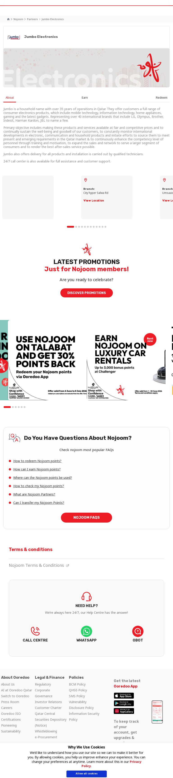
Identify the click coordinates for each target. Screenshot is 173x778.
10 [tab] (99, 227)
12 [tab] (105, 227)
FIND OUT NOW (86, 608)
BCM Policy (77, 684)
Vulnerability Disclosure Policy (81, 705)
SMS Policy (77, 696)
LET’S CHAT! (86, 635)
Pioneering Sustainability (10, 728)
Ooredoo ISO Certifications (11, 716)
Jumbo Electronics (53, 19)
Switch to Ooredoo (15, 696)
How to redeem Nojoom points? (37, 461)
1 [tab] (70, 227)
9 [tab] (97, 227)
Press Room (10, 702)
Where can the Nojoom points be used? (42, 477)
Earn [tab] (85, 97)
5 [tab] (85, 227)
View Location (93, 200)
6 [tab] (88, 227)
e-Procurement (46, 737)
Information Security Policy (84, 716)
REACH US (35, 635)
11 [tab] (102, 227)
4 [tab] (82, 227)
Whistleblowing (46, 731)
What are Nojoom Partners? (34, 494)
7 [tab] (91, 227)
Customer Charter (48, 708)
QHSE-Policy (78, 690)
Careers (6, 708)
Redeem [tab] (161, 97)
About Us (8, 684)
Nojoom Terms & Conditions (39, 565)
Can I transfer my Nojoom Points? (38, 502)
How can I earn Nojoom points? (37, 469)
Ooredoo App (125, 686)
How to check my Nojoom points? (38, 486)
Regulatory (43, 684)
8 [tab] (94, 227)
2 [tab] (76, 227)
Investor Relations (48, 702)
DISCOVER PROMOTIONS (86, 293)
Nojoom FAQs (86, 517)
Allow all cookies (87, 773)
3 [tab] (79, 227)
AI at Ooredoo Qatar (16, 690)
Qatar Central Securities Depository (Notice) (50, 719)
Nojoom (18, 19)
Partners (32, 19)
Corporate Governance (43, 693)
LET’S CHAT (138, 635)
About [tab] (10, 97)
